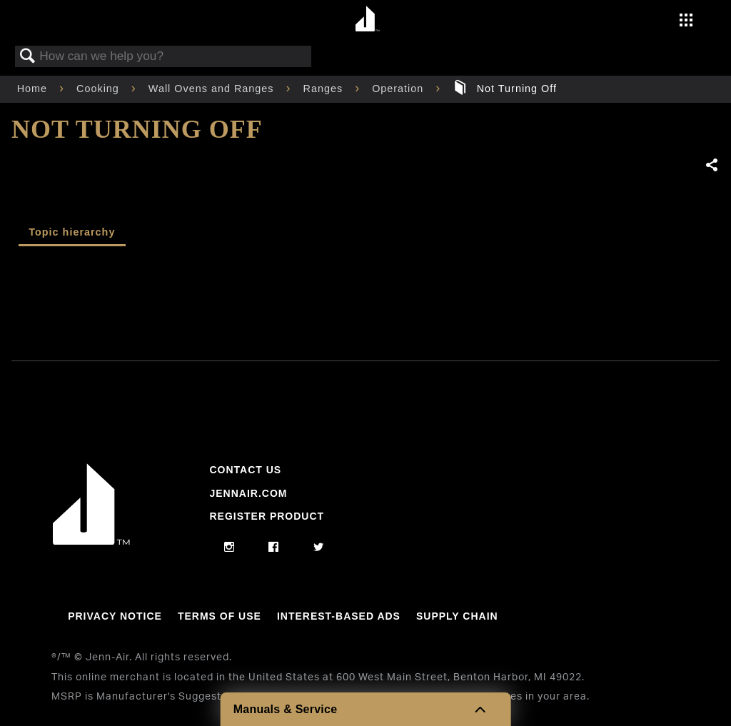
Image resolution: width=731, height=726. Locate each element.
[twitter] (318, 547)
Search (28, 57)
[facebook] (273, 547)
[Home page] (367, 20)
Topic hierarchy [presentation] (72, 232)
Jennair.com (248, 493)
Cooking (99, 88)
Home (34, 88)
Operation (399, 88)
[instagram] (229, 547)
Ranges (325, 88)
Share (712, 165)
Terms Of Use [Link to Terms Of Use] (219, 616)
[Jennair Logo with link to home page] (91, 541)
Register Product (266, 516)
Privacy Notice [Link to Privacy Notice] (115, 616)
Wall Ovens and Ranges (213, 88)
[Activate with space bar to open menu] (686, 21)
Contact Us (245, 469)
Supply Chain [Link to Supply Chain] (457, 616)
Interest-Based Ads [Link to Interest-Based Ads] (338, 616)
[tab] (72, 234)
